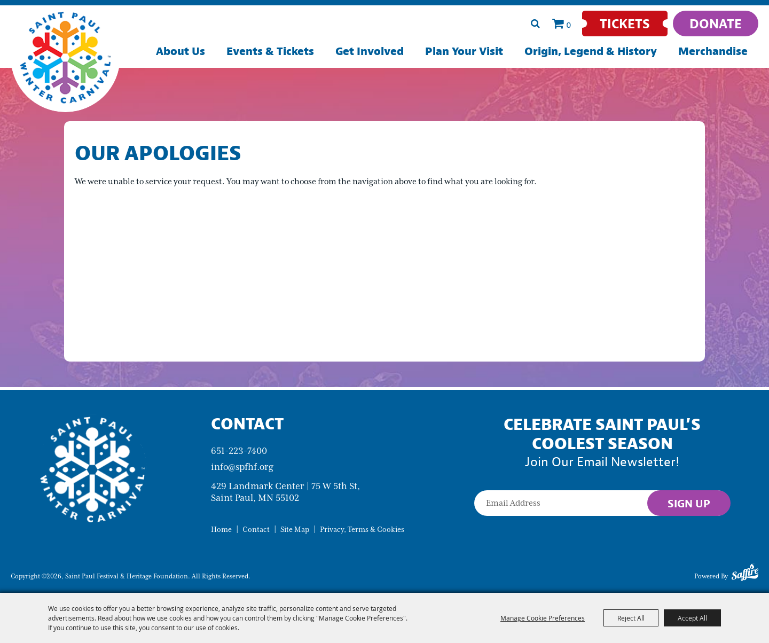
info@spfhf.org (242, 467)
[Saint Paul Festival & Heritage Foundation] (65, 57)
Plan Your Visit (464, 51)
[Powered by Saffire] (745, 574)
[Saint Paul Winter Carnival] (92, 468)
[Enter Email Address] (602, 503)
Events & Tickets (270, 51)
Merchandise (713, 51)
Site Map (294, 529)
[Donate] (715, 23)
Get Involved (369, 51)
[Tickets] (625, 23)
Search (535, 23)
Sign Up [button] (689, 503)
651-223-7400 (239, 451)
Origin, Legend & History (590, 51)
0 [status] (568, 24)
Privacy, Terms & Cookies (362, 529)
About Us (180, 51)
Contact (256, 529)
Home (221, 529)
